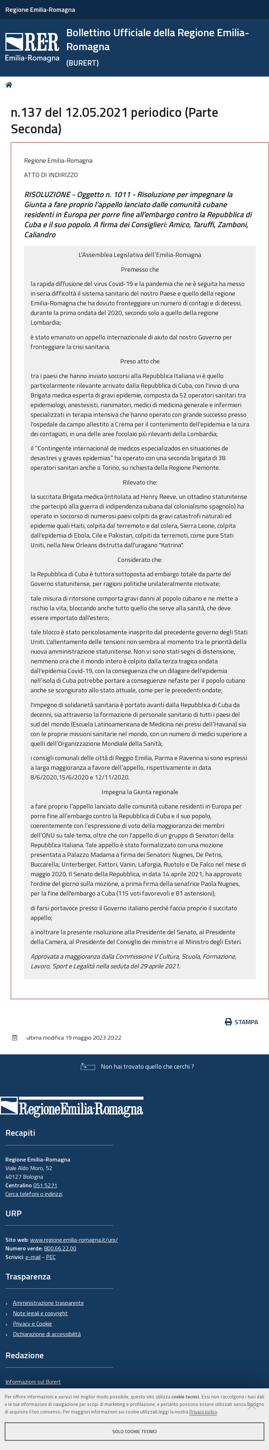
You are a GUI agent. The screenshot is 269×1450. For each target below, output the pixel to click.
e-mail (33, 1257)
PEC (51, 1257)
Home (10, 85)
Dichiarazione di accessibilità (47, 1334)
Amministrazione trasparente (48, 1302)
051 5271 (45, 1185)
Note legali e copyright (40, 1313)
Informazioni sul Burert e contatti (33, 1385)
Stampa (242, 1022)
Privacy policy (203, 1411)
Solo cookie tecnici (134, 1431)
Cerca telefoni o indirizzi (33, 1193)
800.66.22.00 (60, 1248)
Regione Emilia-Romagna (40, 9)
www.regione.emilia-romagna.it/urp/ (74, 1239)
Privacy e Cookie (32, 1323)
